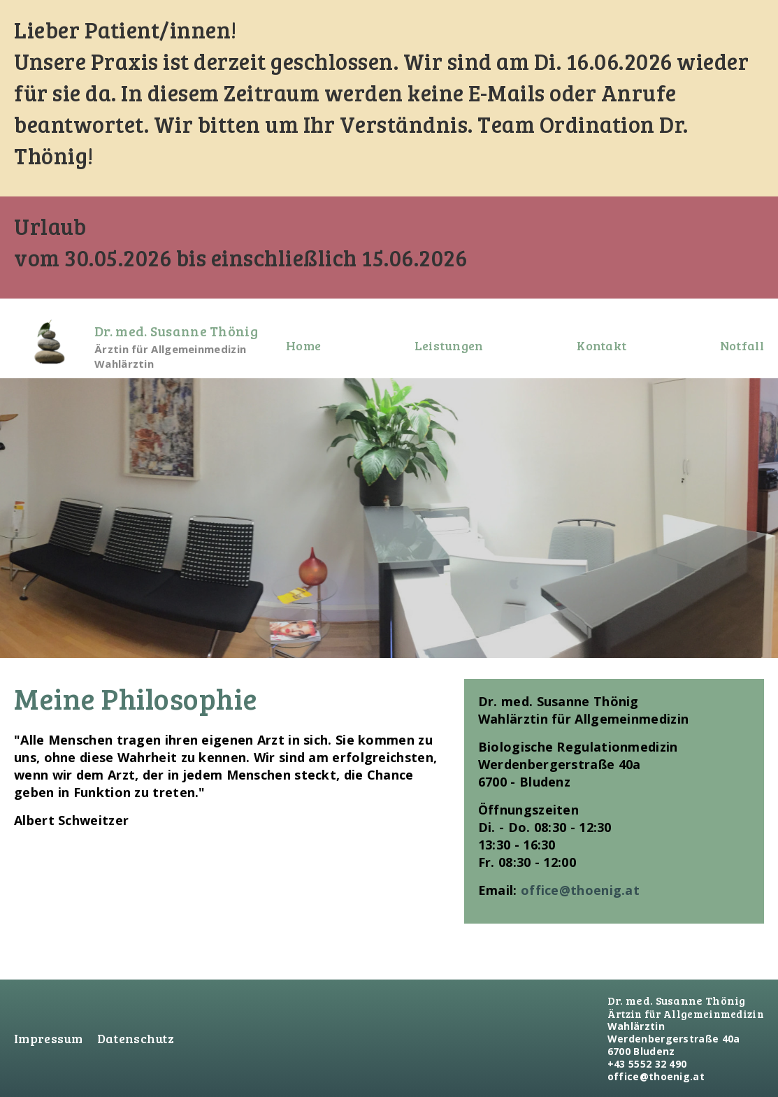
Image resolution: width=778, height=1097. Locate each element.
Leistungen (449, 345)
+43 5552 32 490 (647, 1063)
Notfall (742, 345)
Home (303, 345)
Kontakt (601, 345)
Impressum (48, 1038)
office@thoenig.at (580, 890)
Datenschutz (135, 1038)
